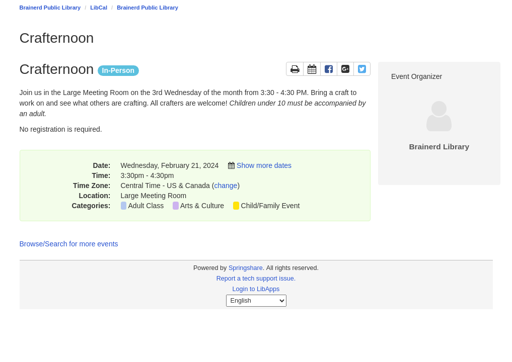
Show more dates (264, 165)
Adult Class (146, 206)
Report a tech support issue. (256, 278)
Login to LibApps (256, 289)
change (225, 186)
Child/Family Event (270, 206)
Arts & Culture (202, 206)
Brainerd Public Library (50, 8)
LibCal (98, 8)
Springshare (246, 268)
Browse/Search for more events (69, 244)
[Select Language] (256, 301)
